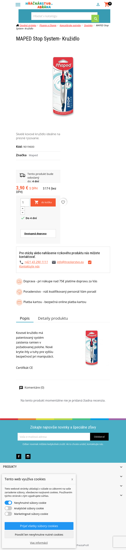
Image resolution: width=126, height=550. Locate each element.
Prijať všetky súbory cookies (39, 526)
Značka (21, 155)
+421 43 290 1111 (36, 262)
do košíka (43, 202)
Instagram (28, 456)
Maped (33, 155)
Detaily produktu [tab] (53, 318)
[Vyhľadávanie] (64, 16)
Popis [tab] (25, 318)
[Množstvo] (25, 202)
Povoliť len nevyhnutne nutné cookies (39, 534)
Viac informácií (39, 542)
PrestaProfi (83, 545)
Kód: (19, 146)
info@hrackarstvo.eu (70, 262)
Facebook (18, 456)
